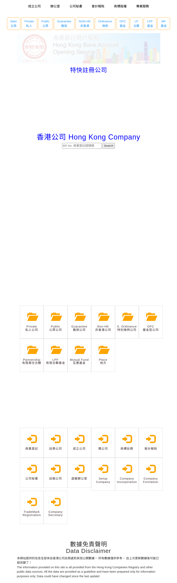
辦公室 (55, 6)
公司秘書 (75, 6)
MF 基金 (164, 24)
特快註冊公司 (88, 70)
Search (108, 145)
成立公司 (34, 6)
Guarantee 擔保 (64, 24)
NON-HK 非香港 (85, 24)
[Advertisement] (88, 103)
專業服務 (142, 6)
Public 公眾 (45, 24)
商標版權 (120, 6)
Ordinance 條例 (105, 24)
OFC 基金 (123, 24)
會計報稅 (98, 6)
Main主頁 (13, 24)
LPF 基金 (150, 24)
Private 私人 (29, 24)
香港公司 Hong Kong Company (88, 137)
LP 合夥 (136, 24)
